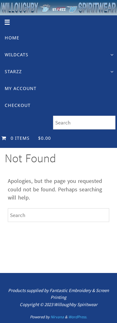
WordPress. (77, 317)
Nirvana (57, 317)
